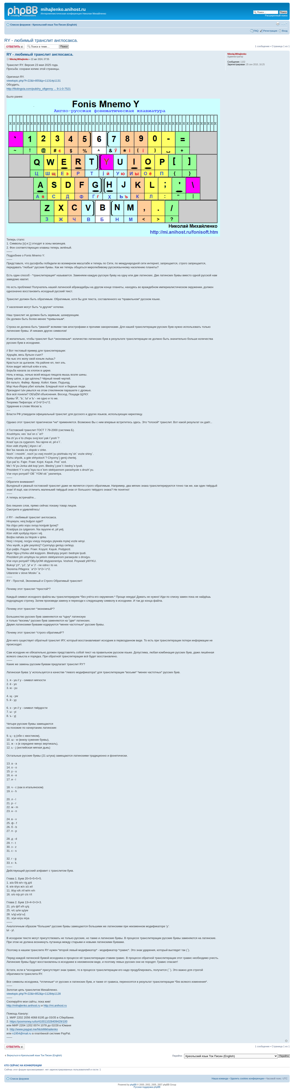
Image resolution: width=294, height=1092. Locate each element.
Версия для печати (277, 24)
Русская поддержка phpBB (147, 1087)
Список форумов (20, 24)
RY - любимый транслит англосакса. (41, 40)
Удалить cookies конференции (247, 1078)
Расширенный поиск (276, 15)
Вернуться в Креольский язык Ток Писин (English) (34, 1055)
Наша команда (220, 1078)
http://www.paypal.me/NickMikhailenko (34, 1029)
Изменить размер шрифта (284, 24)
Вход (284, 30)
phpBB (133, 1084)
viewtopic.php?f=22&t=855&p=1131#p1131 (34, 80)
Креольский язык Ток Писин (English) (55, 24)
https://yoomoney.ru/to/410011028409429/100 (38, 1021)
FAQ (256, 30)
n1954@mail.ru (21, 1033)
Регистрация (270, 30)
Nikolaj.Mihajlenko (19, 59)
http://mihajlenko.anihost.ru (23, 1005)
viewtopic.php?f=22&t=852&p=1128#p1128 (34, 993)
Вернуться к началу (286, 1041)
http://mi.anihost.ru (55, 1005)
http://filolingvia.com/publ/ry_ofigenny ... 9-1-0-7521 (39, 88)
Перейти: (177, 1055)
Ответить (14, 46)
